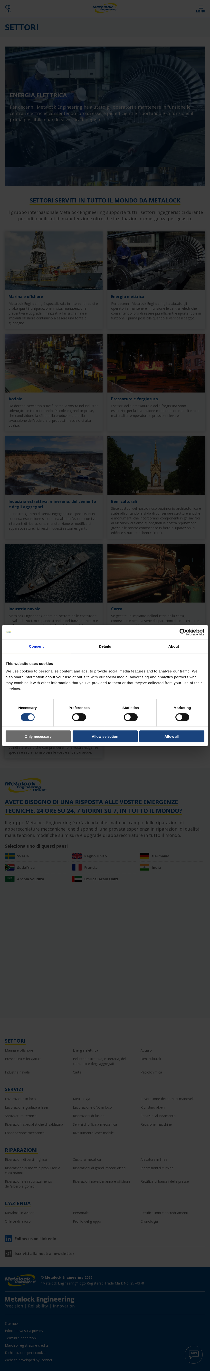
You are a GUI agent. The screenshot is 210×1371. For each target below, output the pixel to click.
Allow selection (105, 736)
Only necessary (38, 736)
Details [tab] (105, 646)
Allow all (171, 736)
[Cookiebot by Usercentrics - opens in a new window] (183, 632)
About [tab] (173, 646)
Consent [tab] (36, 646)
